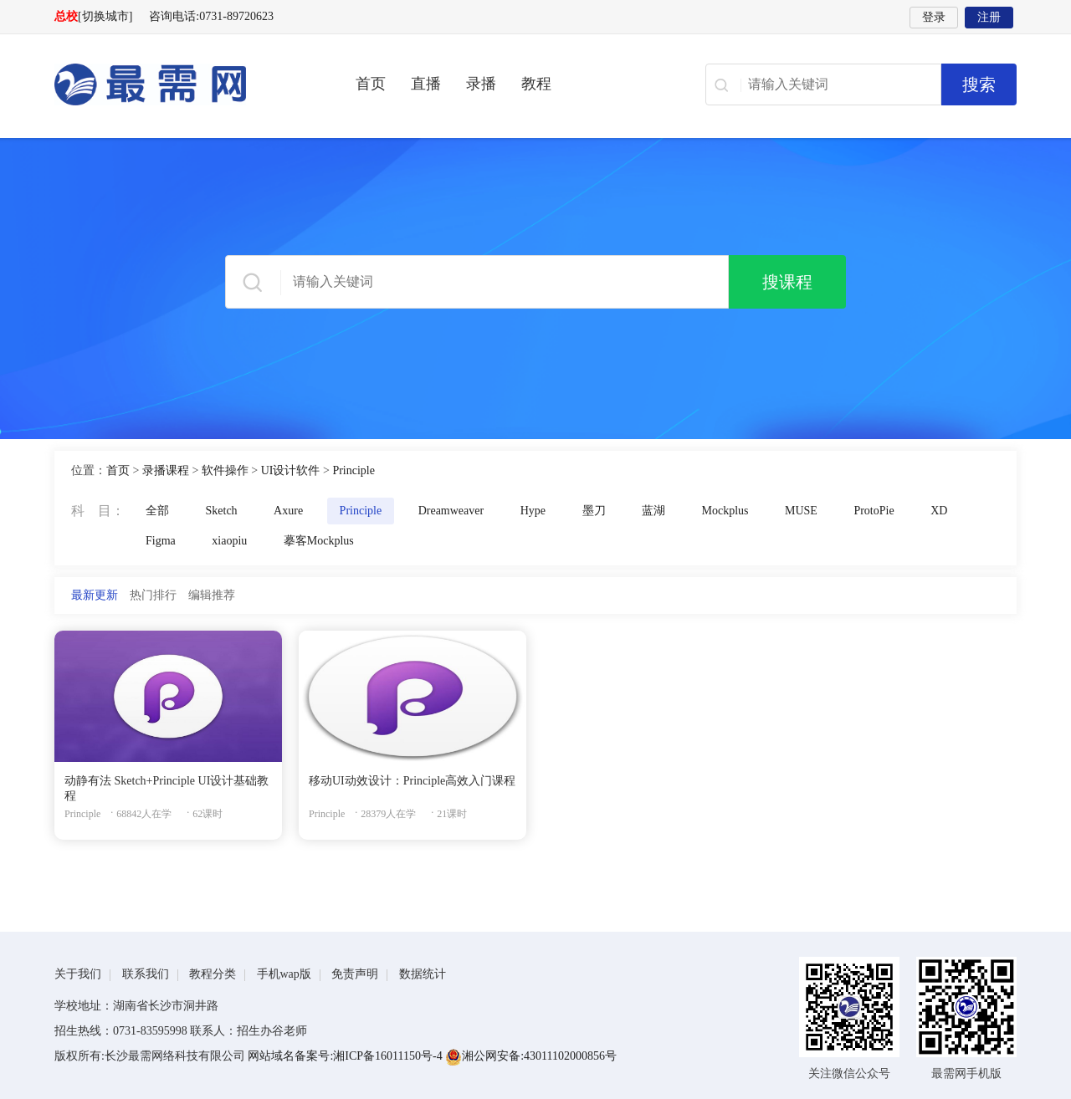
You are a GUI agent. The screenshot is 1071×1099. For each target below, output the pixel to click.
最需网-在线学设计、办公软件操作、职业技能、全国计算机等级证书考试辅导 (179, 84)
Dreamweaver (451, 510)
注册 (989, 17)
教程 (536, 83)
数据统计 (422, 974)
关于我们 (77, 974)
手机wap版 (284, 974)
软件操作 (225, 470)
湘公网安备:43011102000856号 (531, 1056)
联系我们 (145, 974)
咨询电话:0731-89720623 (211, 16)
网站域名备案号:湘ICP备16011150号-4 (346, 1056)
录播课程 (165, 470)
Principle (353, 470)
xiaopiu (229, 540)
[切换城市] (105, 16)
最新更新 (94, 595)
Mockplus (725, 510)
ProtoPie (873, 510)
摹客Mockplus (319, 540)
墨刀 (594, 510)
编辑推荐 (211, 595)
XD (938, 510)
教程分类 (212, 974)
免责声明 (354, 974)
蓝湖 (653, 510)
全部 (157, 510)
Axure (288, 510)
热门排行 (153, 595)
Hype (533, 510)
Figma (161, 540)
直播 (426, 83)
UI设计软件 (290, 470)
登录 (933, 17)
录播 (481, 83)
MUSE (801, 510)
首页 (371, 83)
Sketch (222, 510)
